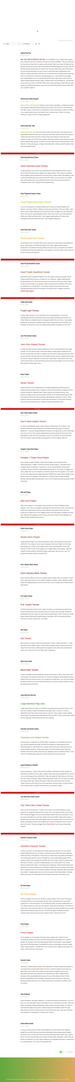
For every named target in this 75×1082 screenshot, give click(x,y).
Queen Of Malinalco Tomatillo (29, 765)
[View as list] (39, 43)
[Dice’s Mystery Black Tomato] (9, 564)
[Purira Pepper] (9, 924)
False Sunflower (25, 994)
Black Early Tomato (26, 661)
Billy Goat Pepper (26, 492)
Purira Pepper (25, 924)
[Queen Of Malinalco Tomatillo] (9, 765)
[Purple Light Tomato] (9, 302)
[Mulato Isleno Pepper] (9, 528)
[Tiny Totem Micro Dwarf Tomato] (9, 796)
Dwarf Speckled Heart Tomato (29, 157)
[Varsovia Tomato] (9, 960)
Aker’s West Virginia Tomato (29, 413)
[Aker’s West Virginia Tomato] (9, 413)
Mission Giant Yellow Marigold (29, 98)
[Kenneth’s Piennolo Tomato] (9, 837)
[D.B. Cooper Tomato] (9, 596)
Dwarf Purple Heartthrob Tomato (30, 263)
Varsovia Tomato (25, 960)
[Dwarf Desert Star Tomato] (9, 229)
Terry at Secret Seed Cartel (35, 969)
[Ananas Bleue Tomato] (9, 1023)
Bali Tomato (24, 629)
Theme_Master (64, 1079)
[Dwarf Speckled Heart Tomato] (9, 157)
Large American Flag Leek (28, 695)
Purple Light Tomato (26, 302)
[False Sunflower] (9, 994)
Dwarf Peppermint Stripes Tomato (31, 193)
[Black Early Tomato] (9, 661)
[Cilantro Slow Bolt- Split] (9, 126)
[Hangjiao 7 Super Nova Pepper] (9, 449)
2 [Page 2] (63, 1052)
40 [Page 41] (68, 1052)
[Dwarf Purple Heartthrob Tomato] (9, 263)
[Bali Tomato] (9, 630)
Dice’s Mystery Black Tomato (29, 564)
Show (26, 43)
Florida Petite (50, 824)
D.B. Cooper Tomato (26, 596)
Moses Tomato (25, 374)
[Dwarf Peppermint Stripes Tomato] (9, 193)
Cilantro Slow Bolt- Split (28, 125)
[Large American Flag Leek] (9, 695)
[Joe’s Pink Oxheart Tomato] (9, 336)
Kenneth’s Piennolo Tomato (29, 837)
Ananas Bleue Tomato (27, 1023)
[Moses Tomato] (9, 374)
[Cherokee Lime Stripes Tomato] (9, 729)
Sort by (6, 43)
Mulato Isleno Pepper (27, 528)
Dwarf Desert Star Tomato (28, 229)
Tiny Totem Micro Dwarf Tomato (30, 796)
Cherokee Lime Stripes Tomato (30, 729)
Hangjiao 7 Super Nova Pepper (29, 449)
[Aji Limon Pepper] (9, 885)
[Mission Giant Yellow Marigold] (9, 99)
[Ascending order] (18, 43)
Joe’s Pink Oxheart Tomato (28, 335)
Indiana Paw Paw (26, 53)
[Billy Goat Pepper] (9, 492)
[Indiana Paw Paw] (9, 53)
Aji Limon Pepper (25, 885)
